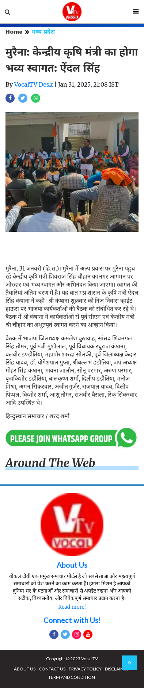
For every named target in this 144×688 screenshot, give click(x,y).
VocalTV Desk (33, 84)
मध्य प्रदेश (43, 31)
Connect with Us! (72, 620)
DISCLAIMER (117, 669)
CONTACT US (52, 669)
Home (14, 31)
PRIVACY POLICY (85, 669)
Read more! (72, 607)
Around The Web (50, 463)
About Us (72, 564)
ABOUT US (24, 669)
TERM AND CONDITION (71, 677)
